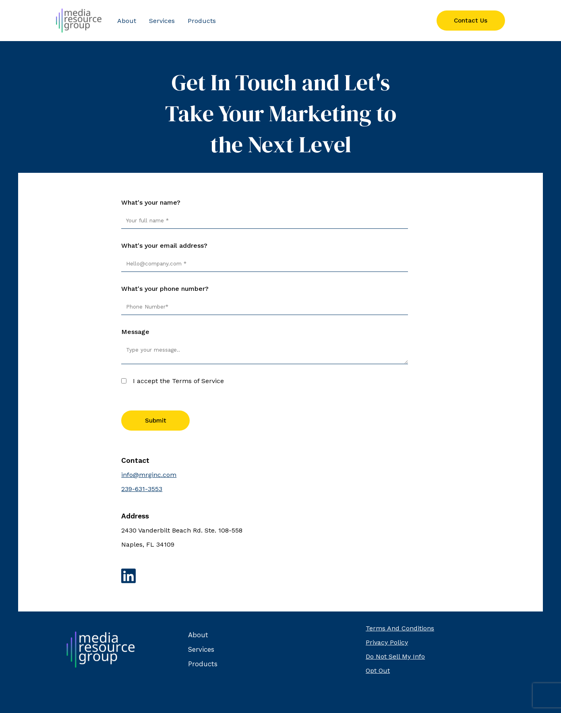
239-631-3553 (141, 489)
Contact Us (470, 20)
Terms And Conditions (400, 628)
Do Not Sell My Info (395, 656)
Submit (155, 420)
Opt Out (378, 670)
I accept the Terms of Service (178, 381)
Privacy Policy (387, 642)
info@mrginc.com (148, 475)
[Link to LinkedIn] (280, 577)
